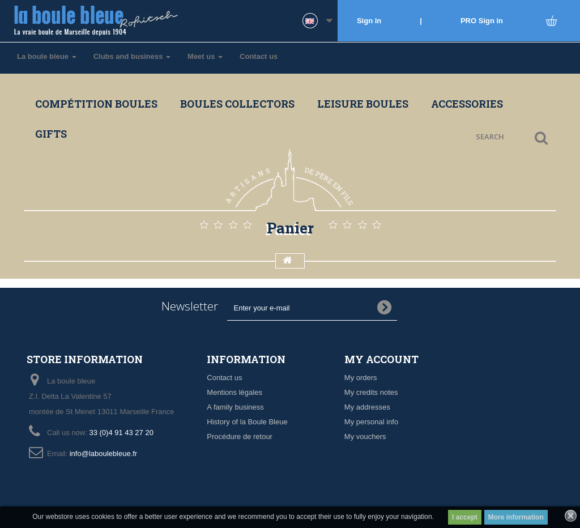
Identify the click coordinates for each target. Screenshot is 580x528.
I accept (464, 517)
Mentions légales (234, 392)
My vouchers (365, 436)
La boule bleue (46, 56)
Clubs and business (131, 56)
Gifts (51, 133)
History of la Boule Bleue (247, 422)
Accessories (467, 103)
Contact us (259, 56)
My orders (360, 377)
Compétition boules (96, 103)
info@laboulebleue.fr (103, 453)
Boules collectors (237, 103)
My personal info (371, 422)
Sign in (369, 20)
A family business (235, 407)
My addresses (367, 407)
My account (381, 359)
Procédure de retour (239, 436)
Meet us (205, 56)
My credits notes (371, 392)
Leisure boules (362, 103)
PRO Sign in (481, 20)
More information (516, 517)
